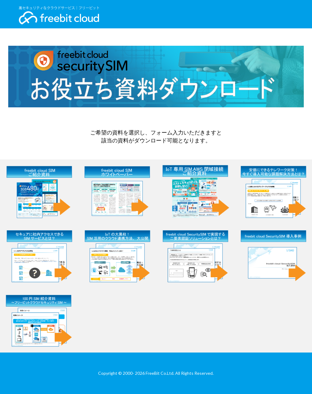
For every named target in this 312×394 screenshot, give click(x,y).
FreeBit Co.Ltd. (160, 373)
